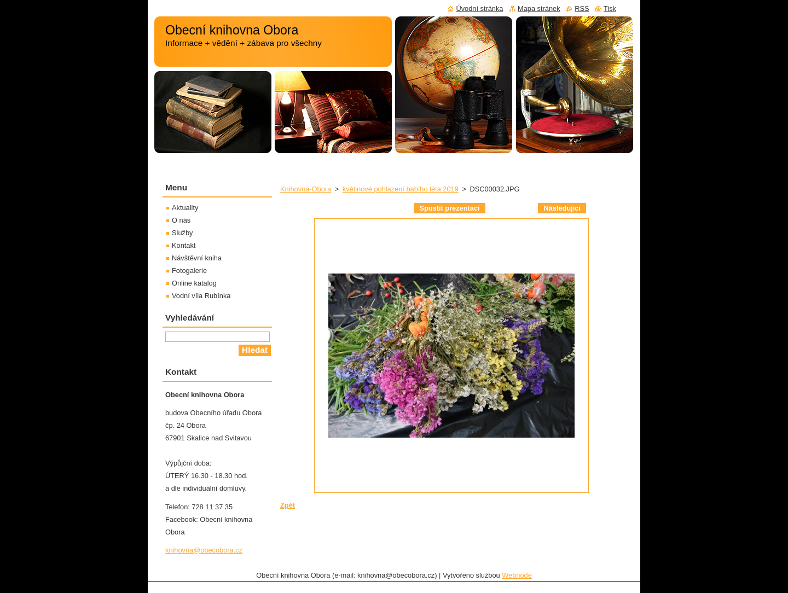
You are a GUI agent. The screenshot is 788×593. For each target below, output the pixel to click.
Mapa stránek (539, 8)
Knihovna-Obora (305, 189)
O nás (181, 220)
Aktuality (185, 208)
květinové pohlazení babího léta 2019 (401, 189)
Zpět (287, 505)
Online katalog (194, 283)
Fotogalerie (189, 270)
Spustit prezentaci (449, 208)
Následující (562, 208)
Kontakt (183, 245)
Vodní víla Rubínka (201, 296)
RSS (582, 8)
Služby (182, 233)
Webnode (517, 575)
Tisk (610, 8)
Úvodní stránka (479, 8)
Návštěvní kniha (197, 258)
